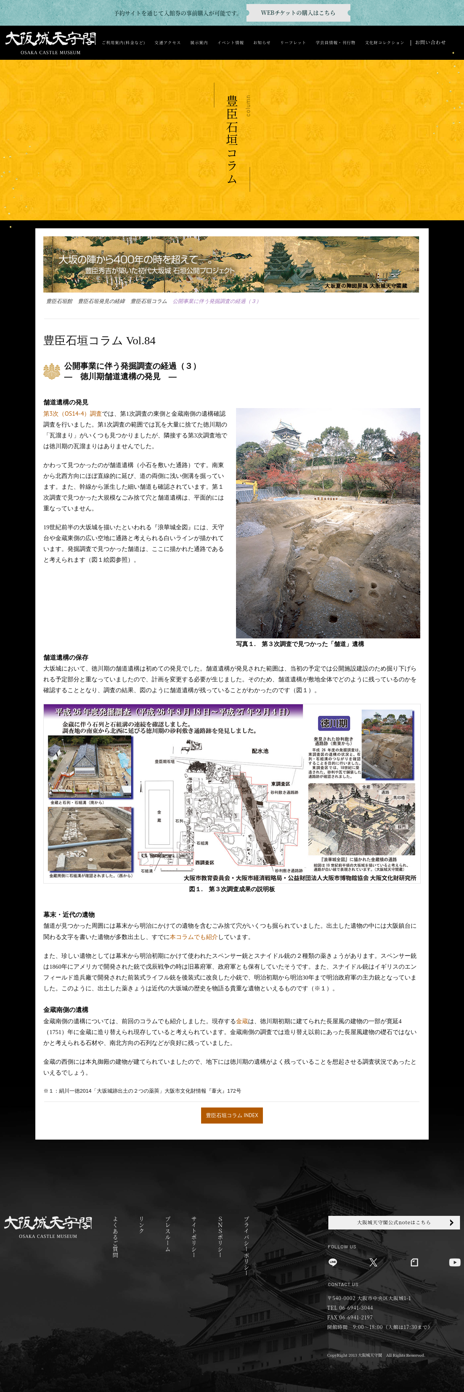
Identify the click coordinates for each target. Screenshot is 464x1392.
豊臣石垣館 (59, 301)
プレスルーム (167, 1234)
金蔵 (242, 1021)
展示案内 (199, 42)
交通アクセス (168, 42)
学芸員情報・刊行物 (335, 42)
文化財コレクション (385, 42)
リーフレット (293, 42)
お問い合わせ (430, 42)
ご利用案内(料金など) (123, 42)
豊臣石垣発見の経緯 (101, 301)
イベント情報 (231, 42)
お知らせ (262, 42)
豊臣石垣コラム (148, 301)
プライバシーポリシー (246, 1246)
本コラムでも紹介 (194, 937)
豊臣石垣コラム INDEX (232, 1115)
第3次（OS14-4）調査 (72, 413)
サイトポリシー (193, 1237)
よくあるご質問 (115, 1237)
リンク (141, 1225)
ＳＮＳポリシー (220, 1237)
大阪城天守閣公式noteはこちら (394, 1222)
